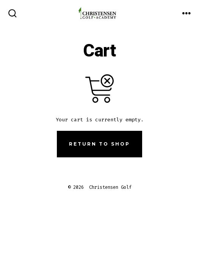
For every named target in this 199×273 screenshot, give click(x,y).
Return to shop (99, 144)
